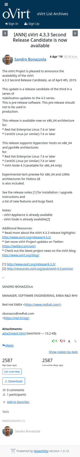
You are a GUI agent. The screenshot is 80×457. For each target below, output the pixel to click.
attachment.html (14, 333)
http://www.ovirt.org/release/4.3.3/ (26, 237)
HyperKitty (41, 451)
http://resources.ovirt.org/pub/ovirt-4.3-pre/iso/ (40, 269)
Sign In (11, 24)
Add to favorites (15, 402)
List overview (12, 371)
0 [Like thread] (55, 341)
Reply (8, 345)
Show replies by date (63, 352)
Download (13, 381)
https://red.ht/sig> (17, 318)
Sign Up (31, 24)
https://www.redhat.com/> (43, 304)
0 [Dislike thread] (62, 341)
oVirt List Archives (35, 13)
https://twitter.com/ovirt (19, 246)
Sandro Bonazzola (30, 59)
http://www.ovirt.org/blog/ (20, 255)
